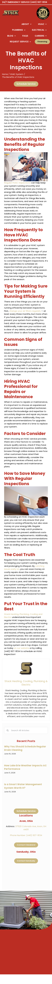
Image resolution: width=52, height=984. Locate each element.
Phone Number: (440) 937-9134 (26, 835)
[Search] (7, 730)
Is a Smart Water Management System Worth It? (23, 786)
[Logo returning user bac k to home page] (14, 13)
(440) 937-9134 (38, 2)
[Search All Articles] (26, 730)
